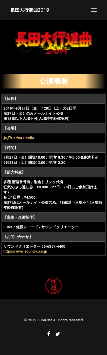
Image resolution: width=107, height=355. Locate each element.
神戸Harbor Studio (18, 138)
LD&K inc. (45, 320)
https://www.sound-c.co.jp (25, 251)
